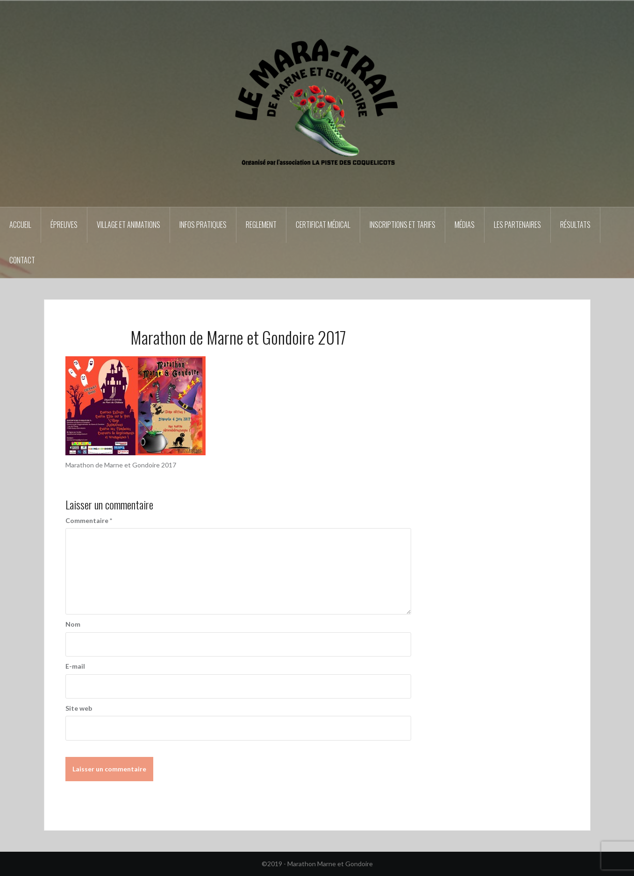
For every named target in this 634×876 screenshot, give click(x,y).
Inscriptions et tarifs (402, 224)
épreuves (64, 224)
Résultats (575, 224)
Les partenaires (517, 224)
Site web (78, 708)
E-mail (75, 666)
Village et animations (128, 224)
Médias (465, 224)
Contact (22, 260)
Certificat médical (323, 224)
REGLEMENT (261, 224)
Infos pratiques (203, 224)
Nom (72, 624)
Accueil (20, 224)
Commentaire (88, 520)
